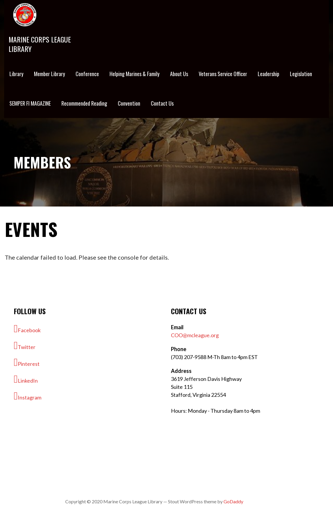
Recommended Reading (84, 103)
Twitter (24, 345)
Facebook (27, 328)
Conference (87, 74)
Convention (129, 103)
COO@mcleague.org (195, 335)
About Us (179, 74)
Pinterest (27, 362)
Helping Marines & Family (134, 74)
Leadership (268, 74)
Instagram (27, 396)
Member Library (49, 74)
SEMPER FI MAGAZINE (30, 103)
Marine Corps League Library (40, 44)
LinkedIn (26, 379)
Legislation (301, 74)
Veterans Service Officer (223, 74)
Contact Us (162, 103)
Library (16, 74)
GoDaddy (233, 501)
